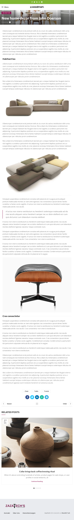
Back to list (37, 404)
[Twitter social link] (34, 2)
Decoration (6, 13)
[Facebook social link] (32, 2)
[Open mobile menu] (5, 7)
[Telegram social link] (42, 2)
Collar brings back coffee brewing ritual (37, 471)
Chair (26, 391)
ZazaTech (47, 513)
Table (36, 391)
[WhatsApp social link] (39, 2)
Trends (46, 391)
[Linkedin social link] (37, 2)
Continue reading (37, 481)
